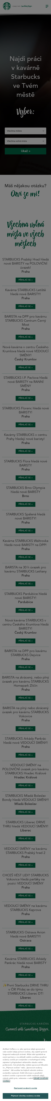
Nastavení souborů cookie (25, 1088)
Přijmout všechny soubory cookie (25, 1096)
